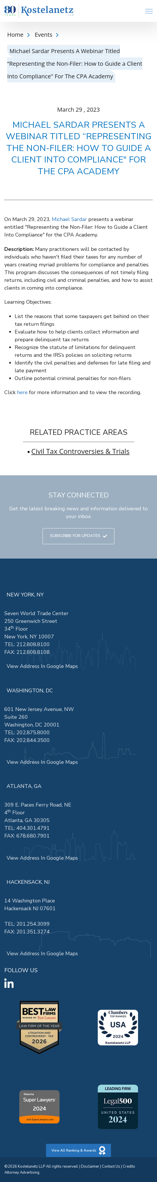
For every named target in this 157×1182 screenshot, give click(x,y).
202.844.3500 (33, 740)
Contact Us (111, 1166)
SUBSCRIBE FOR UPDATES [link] (78, 535)
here (22, 392)
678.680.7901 (33, 835)
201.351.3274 (33, 931)
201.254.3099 (33, 924)
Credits (129, 1166)
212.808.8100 (33, 644)
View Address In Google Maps (42, 666)
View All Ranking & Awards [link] (78, 1150)
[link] (38, 11)
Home (16, 34)
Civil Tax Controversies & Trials (80, 451)
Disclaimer (90, 1166)
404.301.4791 (33, 828)
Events (44, 34)
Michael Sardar (69, 219)
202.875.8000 (33, 732)
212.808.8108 (33, 652)
